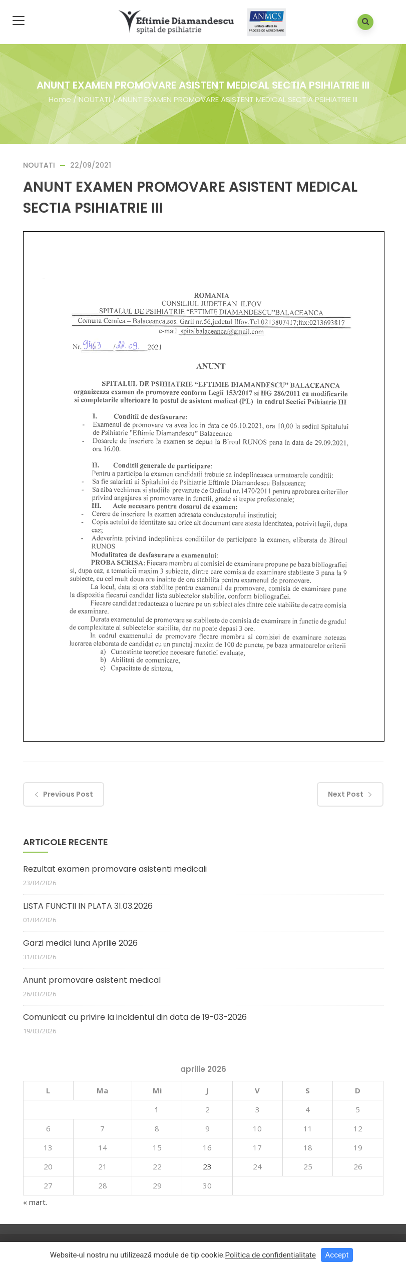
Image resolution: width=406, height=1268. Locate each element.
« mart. (35, 1202)
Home (60, 99)
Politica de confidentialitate (270, 1254)
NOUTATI (94, 99)
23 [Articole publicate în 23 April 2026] (207, 1166)
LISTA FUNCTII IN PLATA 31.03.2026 (88, 906)
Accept (337, 1254)
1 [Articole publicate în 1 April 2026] (157, 1109)
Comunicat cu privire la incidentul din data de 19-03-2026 (135, 1017)
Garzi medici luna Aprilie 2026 (80, 943)
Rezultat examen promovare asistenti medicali (115, 869)
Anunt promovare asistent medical (92, 980)
